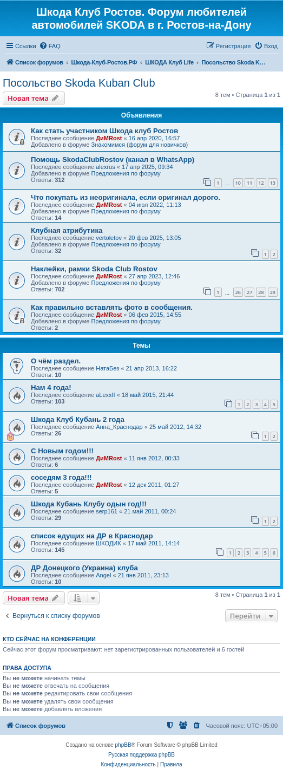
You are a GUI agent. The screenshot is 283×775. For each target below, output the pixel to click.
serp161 (106, 511)
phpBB (123, 745)
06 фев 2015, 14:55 (155, 314)
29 (272, 292)
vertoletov (109, 238)
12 (261, 182)
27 (249, 292)
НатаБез (107, 368)
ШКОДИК (108, 543)
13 (272, 182)
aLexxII (105, 395)
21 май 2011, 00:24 (150, 511)
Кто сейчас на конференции (49, 639)
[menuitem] (50, 46)
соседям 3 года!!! (61, 477)
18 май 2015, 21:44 (148, 395)
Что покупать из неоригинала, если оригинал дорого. (125, 197)
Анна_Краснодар (119, 427)
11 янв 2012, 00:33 (154, 458)
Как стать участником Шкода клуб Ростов (104, 131)
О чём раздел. (56, 361)
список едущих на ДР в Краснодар (92, 536)
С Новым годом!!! (62, 451)
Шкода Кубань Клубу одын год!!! (89, 504)
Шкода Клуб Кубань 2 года (77, 419)
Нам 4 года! (51, 387)
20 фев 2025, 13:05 (154, 238)
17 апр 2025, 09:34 (147, 167)
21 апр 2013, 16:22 (151, 368)
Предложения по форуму (125, 173)
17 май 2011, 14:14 (154, 543)
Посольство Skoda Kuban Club (79, 83)
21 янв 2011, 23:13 (143, 575)
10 (238, 182)
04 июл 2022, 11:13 (155, 204)
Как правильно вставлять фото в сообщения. (112, 307)
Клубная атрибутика (66, 230)
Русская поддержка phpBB (141, 755)
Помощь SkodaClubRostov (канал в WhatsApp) (112, 159)
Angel (103, 575)
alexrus (105, 167)
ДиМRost (109, 138)
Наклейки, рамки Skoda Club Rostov (94, 269)
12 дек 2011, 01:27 (154, 484)
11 (249, 182)
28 (261, 292)
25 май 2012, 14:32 (175, 427)
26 (238, 292)
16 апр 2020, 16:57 (154, 138)
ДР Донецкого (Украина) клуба (84, 568)
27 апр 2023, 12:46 (154, 276)
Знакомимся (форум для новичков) (139, 144)
